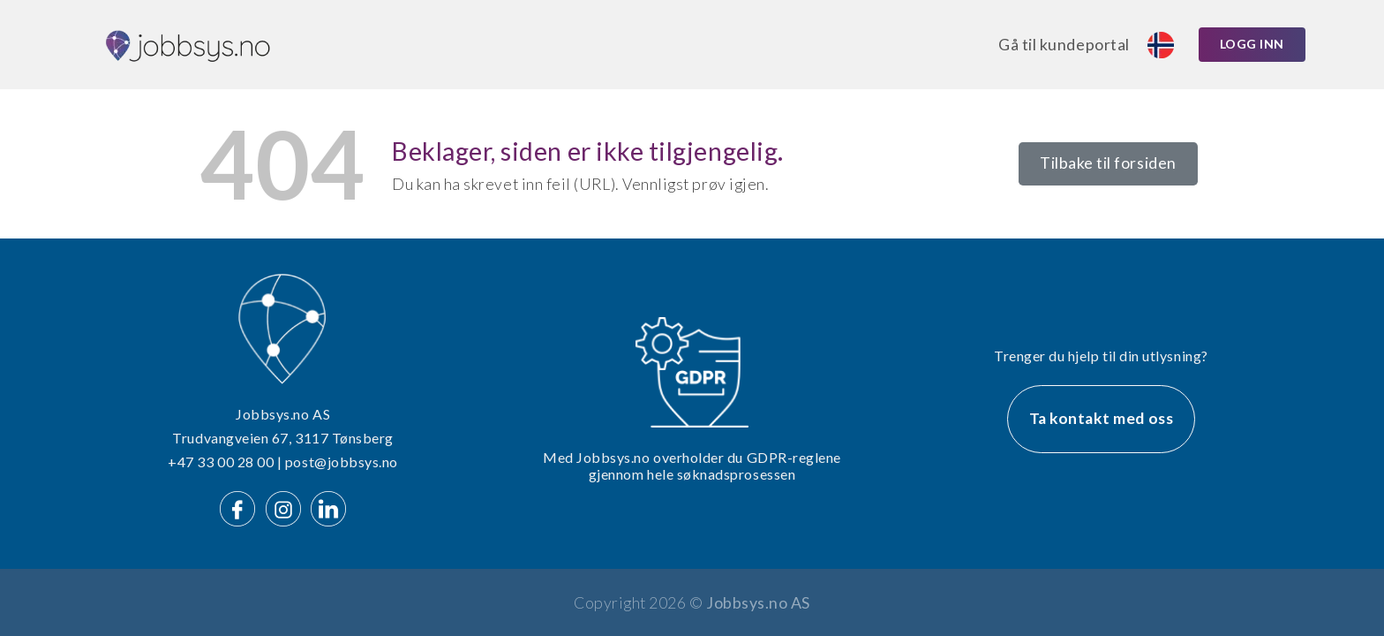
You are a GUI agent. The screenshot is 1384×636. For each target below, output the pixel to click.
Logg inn (1252, 43)
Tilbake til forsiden (1108, 163)
